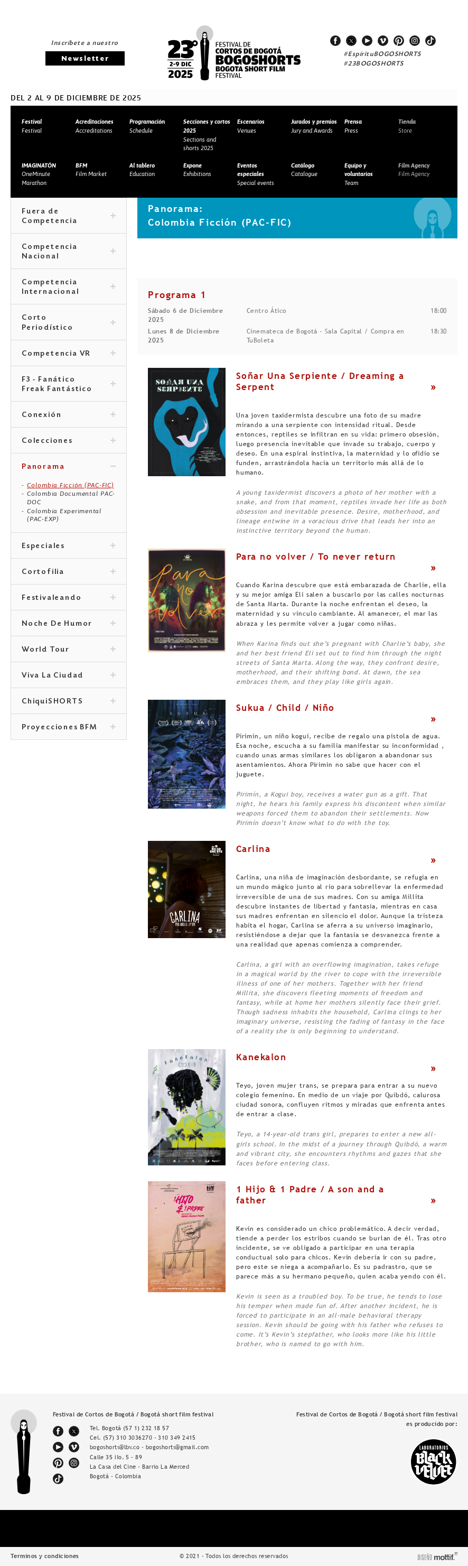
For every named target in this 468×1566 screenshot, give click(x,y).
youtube (367, 40)
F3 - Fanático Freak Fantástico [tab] (69, 384)
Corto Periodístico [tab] (69, 322)
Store (407, 126)
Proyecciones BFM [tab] (69, 727)
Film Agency (413, 170)
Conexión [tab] (69, 415)
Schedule (147, 126)
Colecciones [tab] (69, 441)
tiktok (430, 40)
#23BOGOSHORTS (373, 64)
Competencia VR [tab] (69, 354)
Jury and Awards (314, 126)
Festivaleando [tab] (69, 598)
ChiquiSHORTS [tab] (69, 702)
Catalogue (304, 170)
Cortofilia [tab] (69, 572)
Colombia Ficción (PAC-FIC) (70, 485)
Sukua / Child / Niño (285, 707)
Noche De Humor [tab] (69, 624)
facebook (335, 40)
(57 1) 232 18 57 (146, 1428)
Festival (32, 126)
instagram (414, 40)
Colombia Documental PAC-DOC (71, 498)
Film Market (91, 170)
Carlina (253, 849)
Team (358, 174)
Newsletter (85, 58)
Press (353, 126)
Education (142, 170)
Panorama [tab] (69, 467)
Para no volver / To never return (316, 556)
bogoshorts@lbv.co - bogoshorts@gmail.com (149, 1447)
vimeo (383, 40)
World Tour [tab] (69, 650)
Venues (251, 126)
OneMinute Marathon (39, 174)
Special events (255, 174)
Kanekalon (261, 1057)
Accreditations (95, 126)
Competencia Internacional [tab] (69, 287)
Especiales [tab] (69, 546)
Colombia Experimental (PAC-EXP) (64, 515)
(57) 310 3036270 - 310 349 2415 (149, 1437)
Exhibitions (197, 170)
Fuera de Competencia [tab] (69, 216)
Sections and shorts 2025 (206, 134)
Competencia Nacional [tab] (69, 252)
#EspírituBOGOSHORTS (382, 54)
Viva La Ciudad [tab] (69, 676)
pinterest (399, 40)
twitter (351, 40)
